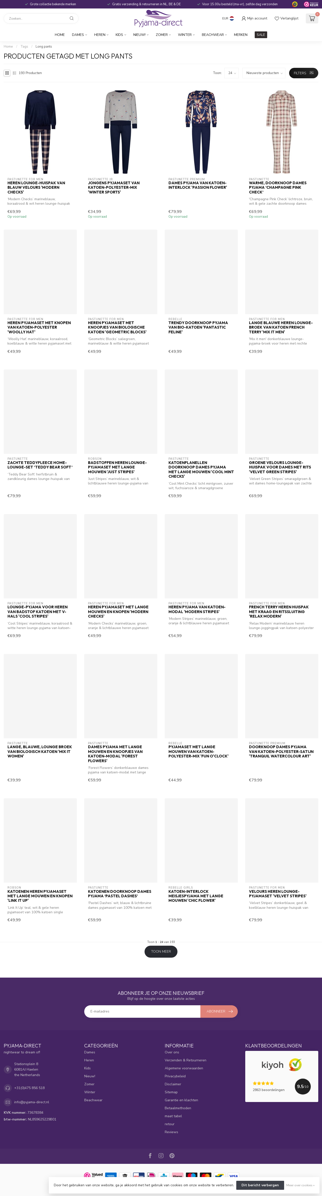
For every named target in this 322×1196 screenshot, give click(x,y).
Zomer (162, 34)
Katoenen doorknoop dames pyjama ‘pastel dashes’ (119, 893)
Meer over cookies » (300, 1185)
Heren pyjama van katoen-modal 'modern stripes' (197, 609)
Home (60, 34)
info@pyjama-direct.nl (31, 1102)
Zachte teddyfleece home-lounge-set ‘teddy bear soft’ (40, 464)
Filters (303, 73)
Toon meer (161, 951)
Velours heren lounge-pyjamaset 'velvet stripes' (278, 893)
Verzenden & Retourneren (185, 1060)
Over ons (172, 1052)
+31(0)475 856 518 (29, 1088)
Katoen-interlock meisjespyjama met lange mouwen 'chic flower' (195, 896)
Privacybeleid (175, 1076)
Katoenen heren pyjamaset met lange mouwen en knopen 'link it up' (40, 896)
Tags (24, 46)
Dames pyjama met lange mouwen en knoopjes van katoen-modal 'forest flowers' (115, 754)
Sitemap (171, 1092)
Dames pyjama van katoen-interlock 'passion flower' (197, 185)
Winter (185, 34)
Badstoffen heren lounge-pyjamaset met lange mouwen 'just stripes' (117, 467)
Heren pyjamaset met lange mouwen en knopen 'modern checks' (118, 612)
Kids (119, 34)
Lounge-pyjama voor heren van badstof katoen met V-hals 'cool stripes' (37, 612)
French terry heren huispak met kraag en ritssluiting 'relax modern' (279, 612)
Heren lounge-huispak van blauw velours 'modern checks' (36, 187)
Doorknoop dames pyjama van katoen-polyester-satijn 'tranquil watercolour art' (281, 751)
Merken (240, 34)
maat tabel (173, 1116)
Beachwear (213, 34)
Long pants (44, 46)
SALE (261, 34)
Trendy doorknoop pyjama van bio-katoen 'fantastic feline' (198, 327)
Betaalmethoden (178, 1108)
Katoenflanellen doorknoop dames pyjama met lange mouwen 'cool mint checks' (201, 469)
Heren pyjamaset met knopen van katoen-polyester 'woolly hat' (39, 327)
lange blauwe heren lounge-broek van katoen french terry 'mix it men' (281, 327)
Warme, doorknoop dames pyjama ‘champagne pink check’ (278, 187)
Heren (99, 34)
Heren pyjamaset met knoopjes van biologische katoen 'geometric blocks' (117, 327)
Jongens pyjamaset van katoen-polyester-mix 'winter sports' (114, 187)
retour (169, 1124)
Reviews (171, 1132)
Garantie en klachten (181, 1100)
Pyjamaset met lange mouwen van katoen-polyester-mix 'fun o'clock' (198, 751)
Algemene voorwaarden (184, 1068)
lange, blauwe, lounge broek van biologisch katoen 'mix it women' (39, 751)
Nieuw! (139, 34)
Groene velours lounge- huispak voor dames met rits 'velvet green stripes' (280, 467)
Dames (78, 34)
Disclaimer (173, 1084)
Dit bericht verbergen (260, 1185)
